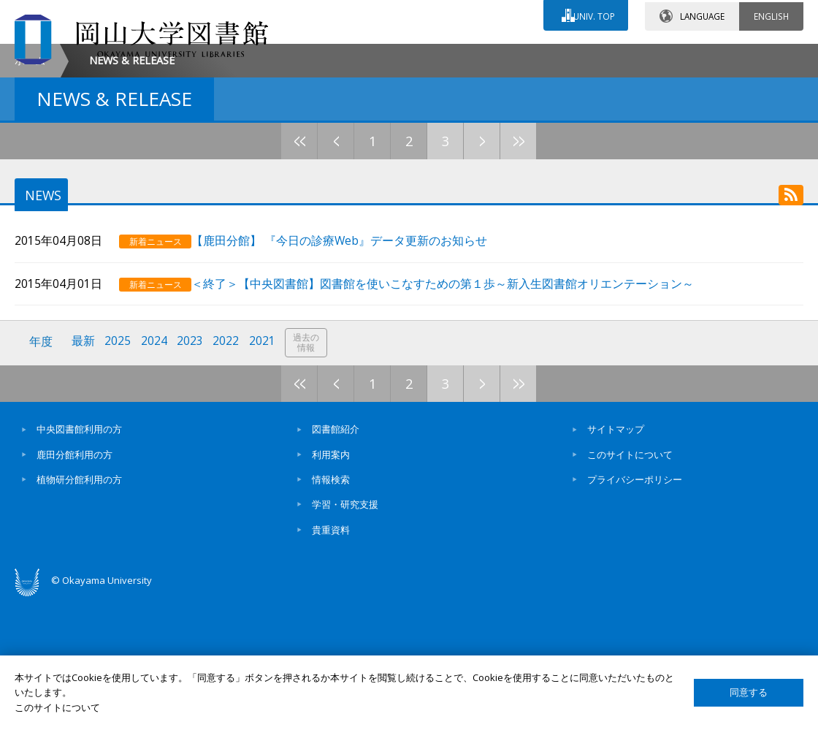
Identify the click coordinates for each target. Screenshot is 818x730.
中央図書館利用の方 (79, 559)
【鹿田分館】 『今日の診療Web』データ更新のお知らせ (356, 373)
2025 (119, 473)
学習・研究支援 (345, 634)
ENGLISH (771, 14)
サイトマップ (615, 559)
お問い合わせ (419, 56)
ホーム (30, 183)
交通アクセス (548, 56)
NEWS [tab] (40, 318)
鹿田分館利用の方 (74, 584)
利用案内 (331, 584)
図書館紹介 (335, 559)
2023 (192, 473)
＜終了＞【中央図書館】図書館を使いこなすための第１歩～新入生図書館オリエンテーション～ (459, 415)
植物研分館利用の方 (79, 609)
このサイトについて (630, 584)
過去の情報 (310, 474)
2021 (265, 473)
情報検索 (331, 609)
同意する (749, 692)
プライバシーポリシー (634, 609)
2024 (155, 473)
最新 (84, 473)
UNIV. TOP (593, 14)
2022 (228, 473)
